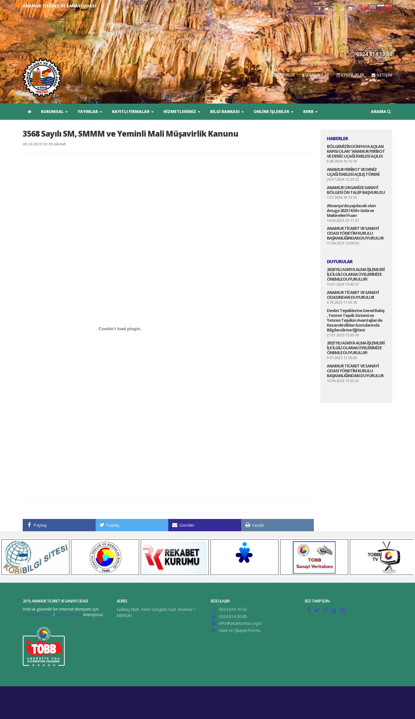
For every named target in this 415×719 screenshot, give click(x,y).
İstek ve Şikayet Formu (240, 630)
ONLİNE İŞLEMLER (273, 111)
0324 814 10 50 (233, 609)
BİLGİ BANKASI (227, 111)
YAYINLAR (89, 111)
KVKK (310, 111)
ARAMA (381, 111)
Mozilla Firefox (68, 614)
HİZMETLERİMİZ (181, 111)
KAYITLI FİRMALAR (133, 111)
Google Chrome (37, 614)
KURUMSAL (54, 111)
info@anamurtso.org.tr (240, 623)
